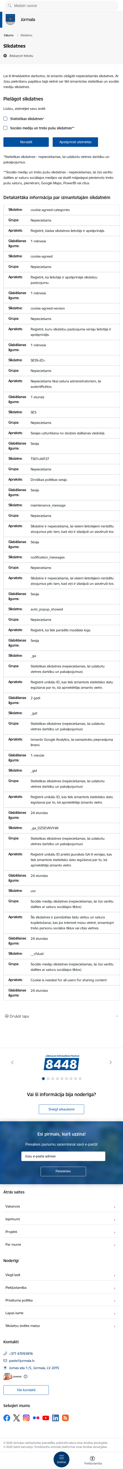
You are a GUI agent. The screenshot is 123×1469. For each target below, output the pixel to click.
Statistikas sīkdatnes (26, 119)
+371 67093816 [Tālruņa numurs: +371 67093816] (21, 1353)
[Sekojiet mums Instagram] (26, 1418)
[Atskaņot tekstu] (21, 55)
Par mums (13, 1244)
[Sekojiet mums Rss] (65, 1418)
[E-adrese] (12, 1376)
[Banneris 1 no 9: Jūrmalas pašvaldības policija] (61, 1062)
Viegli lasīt (12, 1275)
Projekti (11, 1232)
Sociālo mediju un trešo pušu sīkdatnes (41, 128)
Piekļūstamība (16, 1287)
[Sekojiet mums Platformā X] (16, 1418)
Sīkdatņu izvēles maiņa (22, 1326)
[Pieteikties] (63, 1171)
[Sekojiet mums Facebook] (6, 1418)
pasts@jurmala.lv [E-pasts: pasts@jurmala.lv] (21, 1360)
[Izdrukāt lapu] (61, 1016)
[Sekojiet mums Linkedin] (55, 1418)
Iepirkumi (12, 1219)
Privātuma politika (19, 1300)
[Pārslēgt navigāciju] (61, 1459)
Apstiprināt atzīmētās (75, 142)
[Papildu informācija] (25, 1376)
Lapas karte (14, 1313)
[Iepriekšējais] (12, 1062)
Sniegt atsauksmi (61, 1109)
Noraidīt (26, 142)
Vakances (12, 1206)
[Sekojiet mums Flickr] (36, 1417)
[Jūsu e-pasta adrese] (63, 1156)
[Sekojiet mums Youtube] (45, 1417)
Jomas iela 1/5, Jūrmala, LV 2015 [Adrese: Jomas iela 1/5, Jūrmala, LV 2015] (34, 1368)
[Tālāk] (111, 1062)
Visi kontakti (26, 1390)
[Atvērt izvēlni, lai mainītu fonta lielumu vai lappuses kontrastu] (92, 1461)
